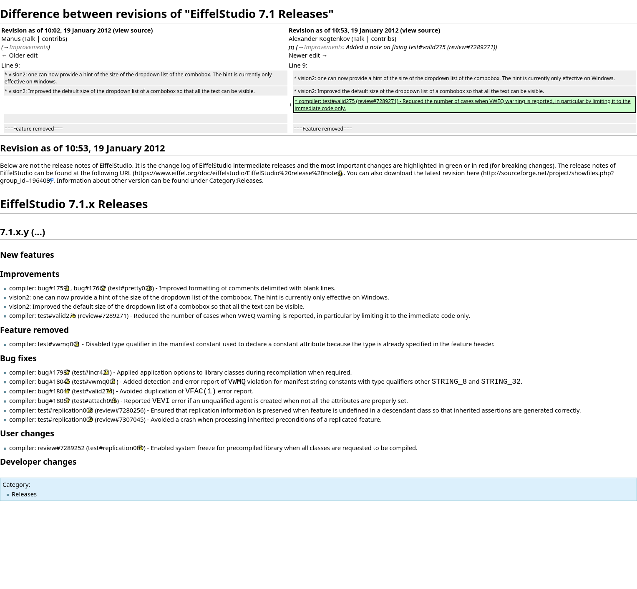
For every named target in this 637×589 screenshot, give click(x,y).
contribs (53, 38)
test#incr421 (92, 372)
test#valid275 (57, 315)
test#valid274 (93, 391)
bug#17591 (54, 288)
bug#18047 (54, 391)
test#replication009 (65, 419)
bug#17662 (89, 288)
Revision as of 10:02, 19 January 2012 (56, 30)
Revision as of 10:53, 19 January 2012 (344, 30)
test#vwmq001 (59, 344)
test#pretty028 (131, 288)
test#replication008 (65, 410)
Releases (24, 494)
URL (125, 173)
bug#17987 (54, 372)
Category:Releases (235, 180)
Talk (29, 38)
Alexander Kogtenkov (319, 38)
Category (15, 484)
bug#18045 (54, 382)
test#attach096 (95, 401)
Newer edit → (308, 55)
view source (133, 30)
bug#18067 (54, 401)
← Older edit (19, 55)
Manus (11, 38)
